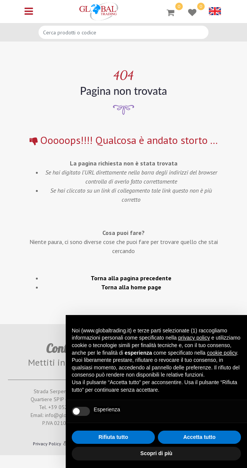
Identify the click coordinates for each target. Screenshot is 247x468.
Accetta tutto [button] (199, 437)
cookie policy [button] (222, 353)
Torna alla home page (131, 287)
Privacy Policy (47, 443)
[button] (170, 12)
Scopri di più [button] (156, 453)
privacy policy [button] (194, 338)
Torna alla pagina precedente (131, 278)
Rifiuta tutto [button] (113, 437)
